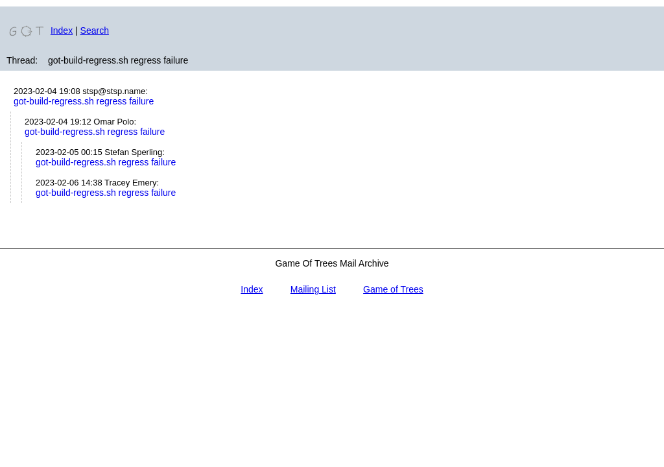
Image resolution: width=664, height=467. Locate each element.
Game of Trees (393, 289)
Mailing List (313, 289)
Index (62, 30)
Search (94, 30)
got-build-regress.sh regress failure (84, 101)
